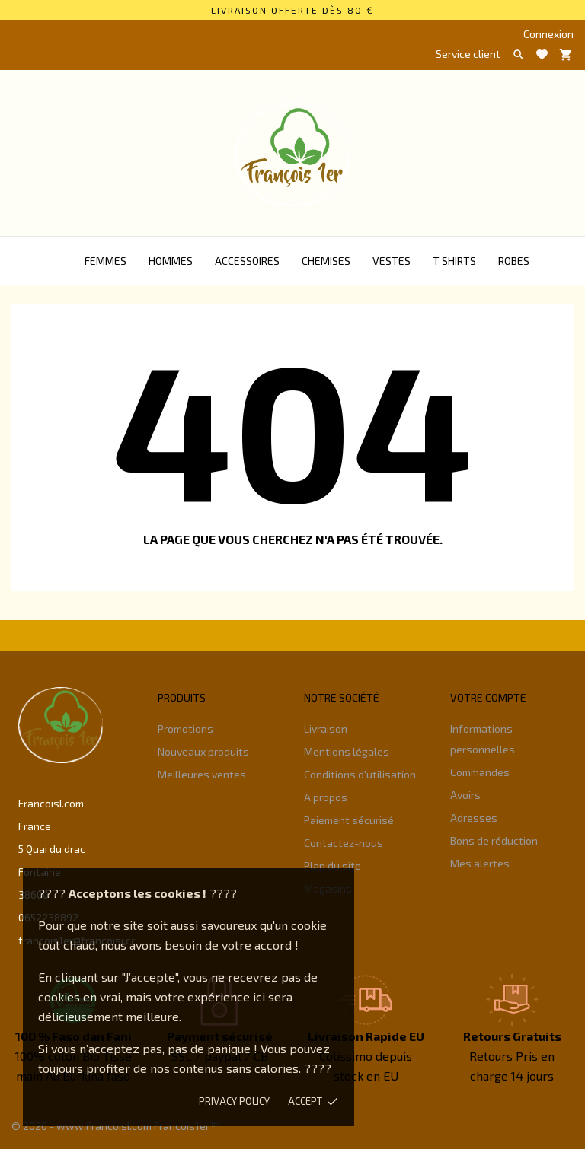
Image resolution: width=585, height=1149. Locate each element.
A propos (325, 797)
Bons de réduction (494, 840)
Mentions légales (346, 751)
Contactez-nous (343, 842)
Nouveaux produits (203, 751)
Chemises (326, 260)
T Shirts (454, 260)
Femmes (105, 260)
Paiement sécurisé (349, 819)
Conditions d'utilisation (360, 774)
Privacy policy (234, 1101)
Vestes (391, 260)
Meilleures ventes (202, 774)
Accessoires (247, 260)
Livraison (325, 728)
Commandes (480, 771)
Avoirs (465, 794)
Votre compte (488, 697)
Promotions (185, 728)
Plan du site (332, 865)
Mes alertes (480, 863)
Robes (513, 260)
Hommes (171, 260)
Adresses (473, 817)
